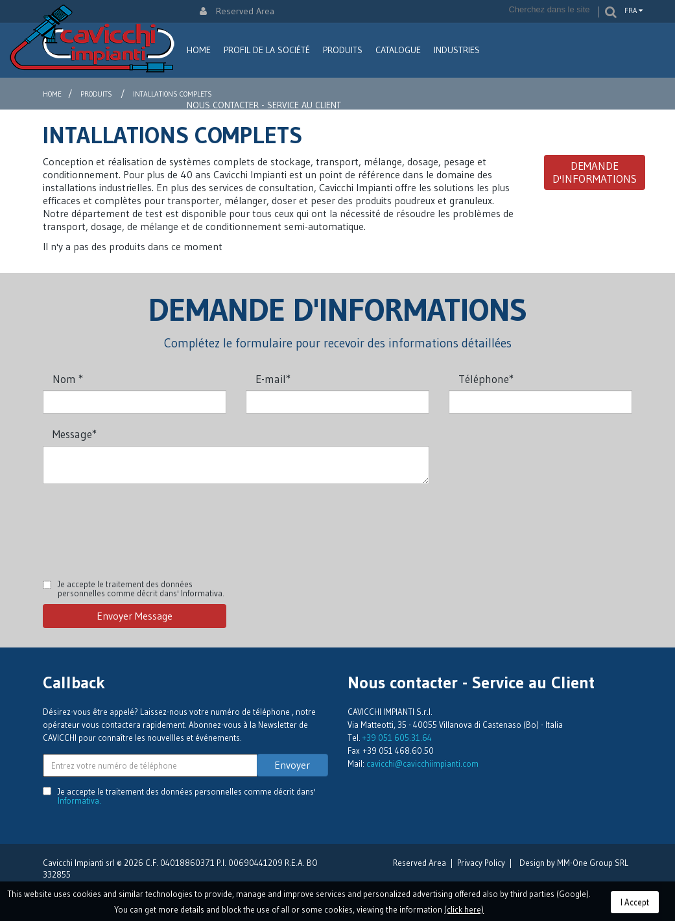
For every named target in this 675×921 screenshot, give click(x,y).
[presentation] (141, 522)
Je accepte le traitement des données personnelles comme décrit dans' (141, 588)
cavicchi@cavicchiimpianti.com (422, 763)
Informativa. (202, 593)
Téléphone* (486, 379)
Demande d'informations (594, 172)
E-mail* (272, 379)
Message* (75, 434)
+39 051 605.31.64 (397, 737)
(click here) (464, 909)
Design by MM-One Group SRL (573, 862)
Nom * (68, 379)
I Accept (635, 902)
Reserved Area (237, 11)
